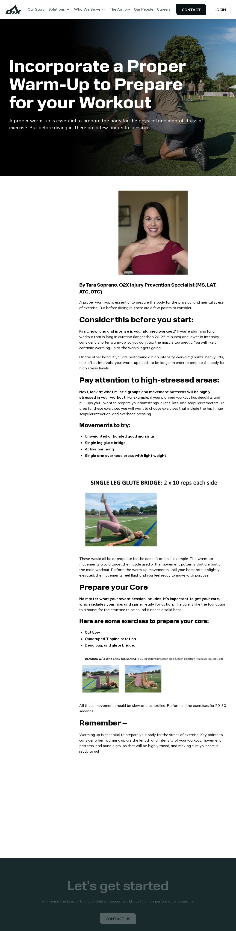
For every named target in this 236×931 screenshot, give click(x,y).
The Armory (119, 9)
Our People (143, 9)
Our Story (36, 9)
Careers (164, 9)
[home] (14, 9)
